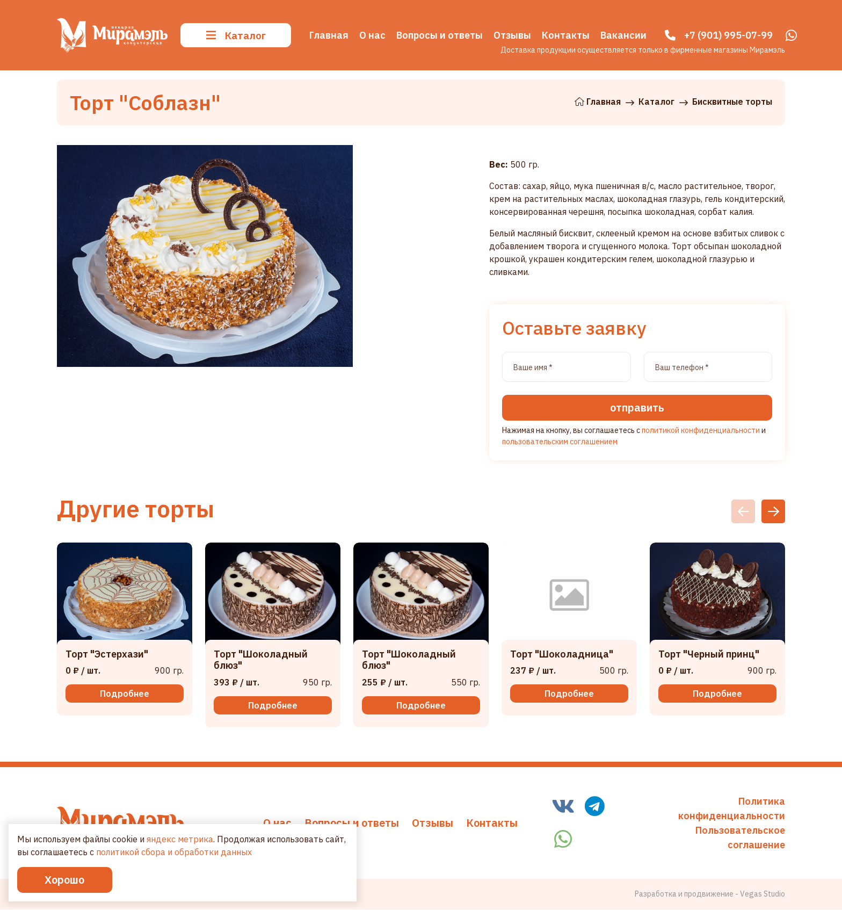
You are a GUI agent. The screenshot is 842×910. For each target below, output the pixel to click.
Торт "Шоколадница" (561, 655)
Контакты (492, 823)
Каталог (236, 33)
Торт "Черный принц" (708, 655)
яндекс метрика (180, 825)
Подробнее (124, 694)
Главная (598, 101)
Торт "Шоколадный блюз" (261, 661)
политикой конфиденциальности (701, 431)
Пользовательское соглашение (740, 838)
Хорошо (69, 879)
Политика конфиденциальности (731, 809)
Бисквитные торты (732, 101)
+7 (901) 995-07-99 (728, 33)
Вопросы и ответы (351, 823)
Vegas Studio (762, 894)
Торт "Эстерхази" (107, 655)
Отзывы (432, 823)
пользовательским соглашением (560, 442)
